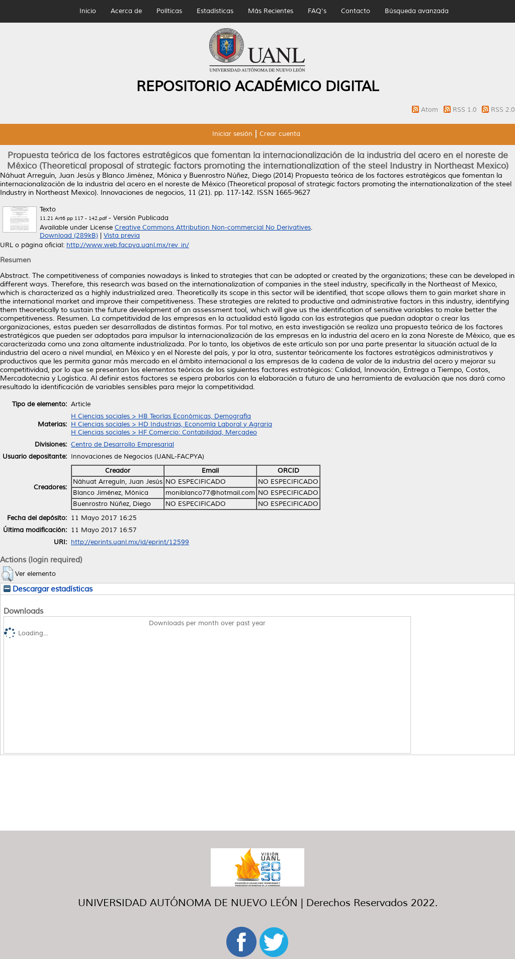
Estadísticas (215, 11)
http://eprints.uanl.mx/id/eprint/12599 (130, 542)
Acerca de (126, 11)
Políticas (169, 11)
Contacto (355, 11)
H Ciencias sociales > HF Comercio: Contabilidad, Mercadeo (164, 432)
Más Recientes (270, 11)
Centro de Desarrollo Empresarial (122, 444)
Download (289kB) (69, 236)
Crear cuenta (280, 134)
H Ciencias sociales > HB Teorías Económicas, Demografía (161, 416)
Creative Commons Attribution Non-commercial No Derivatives (213, 228)
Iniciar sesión (232, 134)
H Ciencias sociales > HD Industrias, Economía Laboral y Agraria (171, 424)
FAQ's (317, 11)
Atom (430, 110)
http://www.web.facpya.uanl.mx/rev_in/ (127, 245)
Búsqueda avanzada (417, 11)
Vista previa (122, 236)
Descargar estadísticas (48, 589)
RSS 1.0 (466, 110)
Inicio (87, 11)
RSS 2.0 (503, 110)
